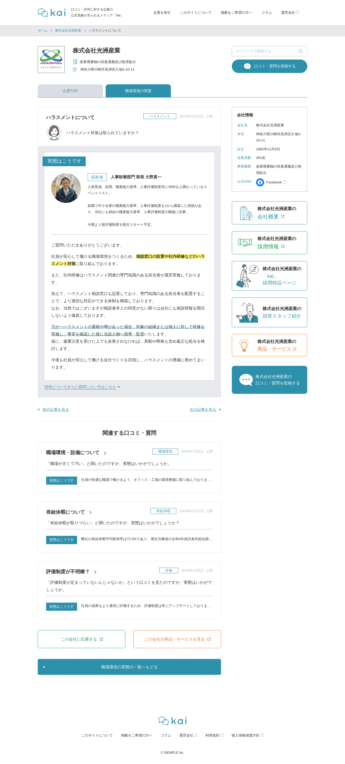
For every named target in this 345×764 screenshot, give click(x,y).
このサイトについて (196, 13)
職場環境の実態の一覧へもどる (129, 667)
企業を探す (162, 13)
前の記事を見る (56, 409)
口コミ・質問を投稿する (275, 66)
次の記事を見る (203, 409)
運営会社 (186, 735)
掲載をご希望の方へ (236, 13)
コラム (266, 13)
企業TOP (70, 91)
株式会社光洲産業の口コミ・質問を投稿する (278, 379)
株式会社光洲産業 (68, 30)
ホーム (42, 30)
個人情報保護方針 (246, 735)
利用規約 (212, 735)
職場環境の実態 (138, 91)
